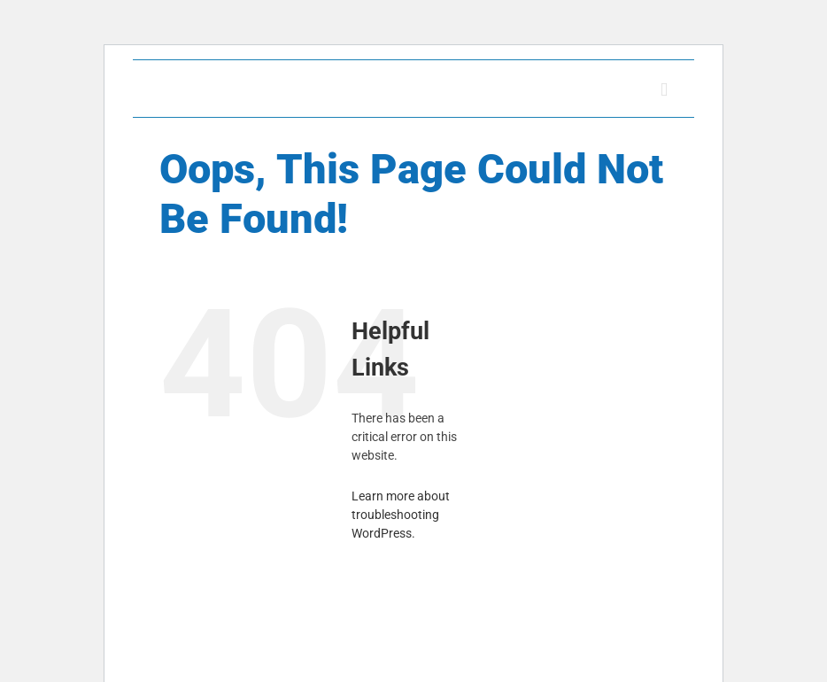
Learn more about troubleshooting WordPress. (401, 514)
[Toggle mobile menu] (664, 90)
